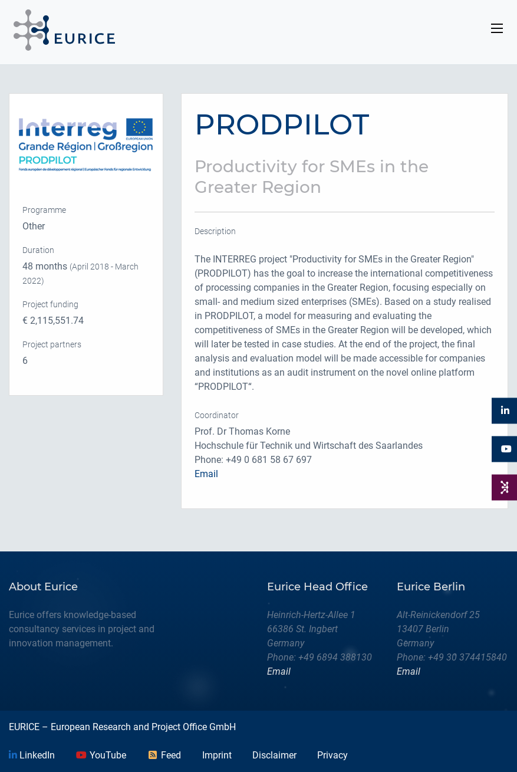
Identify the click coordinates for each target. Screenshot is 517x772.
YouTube (100, 755)
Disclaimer (274, 755)
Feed (164, 755)
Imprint (217, 755)
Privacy (332, 755)
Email (206, 473)
